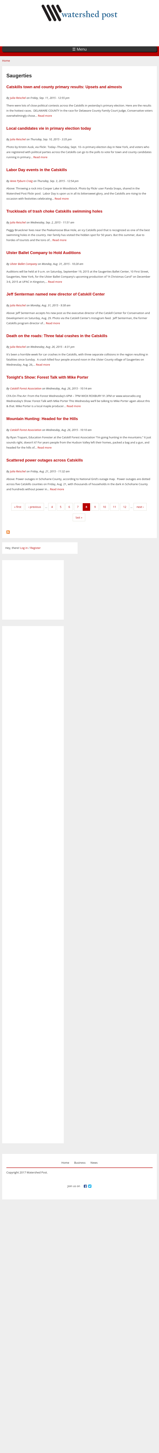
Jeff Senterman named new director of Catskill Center (55, 294)
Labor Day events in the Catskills (36, 170)
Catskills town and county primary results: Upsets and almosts (64, 87)
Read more (45, 116)
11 (114, 507)
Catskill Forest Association (25, 388)
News (94, 1163)
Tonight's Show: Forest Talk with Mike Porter (47, 377)
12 (124, 507)
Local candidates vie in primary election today (48, 128)
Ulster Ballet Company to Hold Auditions (43, 253)
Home (6, 60)
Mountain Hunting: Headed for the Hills (42, 419)
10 (104, 507)
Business (80, 1163)
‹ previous (34, 507)
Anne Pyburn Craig (21, 181)
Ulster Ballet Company (23, 264)
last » (79, 517)
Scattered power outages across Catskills (44, 460)
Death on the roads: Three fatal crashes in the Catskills (56, 336)
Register (35, 548)
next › (140, 507)
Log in (24, 548)
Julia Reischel (18, 98)
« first (17, 507)
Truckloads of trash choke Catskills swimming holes (54, 211)
